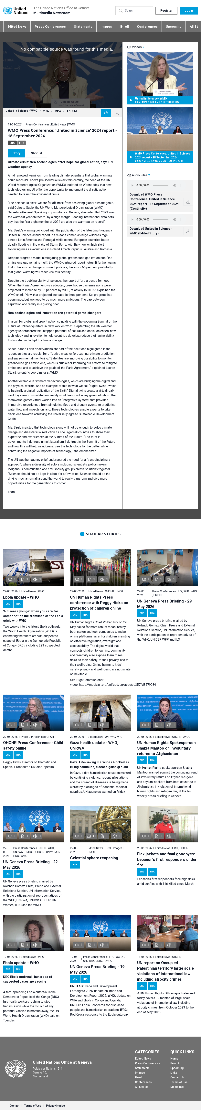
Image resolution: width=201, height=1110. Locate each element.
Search (175, 1063)
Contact (14, 1105)
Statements (83, 26)
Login (189, 10)
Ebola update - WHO (21, 597)
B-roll (124, 26)
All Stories (141, 1086)
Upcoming (173, 26)
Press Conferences (50, 26)
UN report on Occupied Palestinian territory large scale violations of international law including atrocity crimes (165, 971)
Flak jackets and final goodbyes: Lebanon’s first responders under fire (167, 859)
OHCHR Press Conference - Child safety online (33, 745)
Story (16, 153)
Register (166, 10)
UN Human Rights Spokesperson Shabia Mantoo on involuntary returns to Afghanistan (166, 748)
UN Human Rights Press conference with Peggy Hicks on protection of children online (99, 603)
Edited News (16, 26)
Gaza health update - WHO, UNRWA (94, 745)
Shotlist (36, 153)
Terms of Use (178, 1082)
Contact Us (177, 1077)
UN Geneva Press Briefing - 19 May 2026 (97, 969)
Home (174, 1058)
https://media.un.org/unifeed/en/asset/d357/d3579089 (117, 685)
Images (106, 26)
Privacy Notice (55, 1105)
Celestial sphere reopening (94, 858)
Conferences (147, 26)
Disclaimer (177, 1086)
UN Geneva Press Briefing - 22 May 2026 (30, 864)
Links (173, 1072)
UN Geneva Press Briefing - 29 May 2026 (164, 604)
